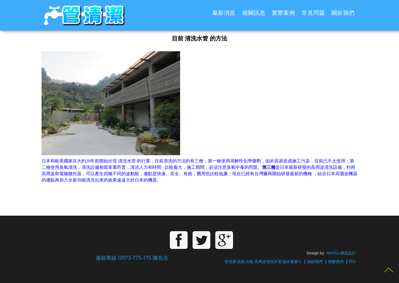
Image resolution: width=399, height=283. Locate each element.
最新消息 (224, 13)
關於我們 (343, 13)
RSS (352, 261)
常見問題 (313, 13)
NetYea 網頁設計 (341, 253)
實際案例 (283, 13)
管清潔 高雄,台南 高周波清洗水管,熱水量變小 (263, 261)
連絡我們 (315, 261)
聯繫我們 (336, 261)
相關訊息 (253, 13)
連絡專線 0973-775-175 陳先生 (132, 257)
